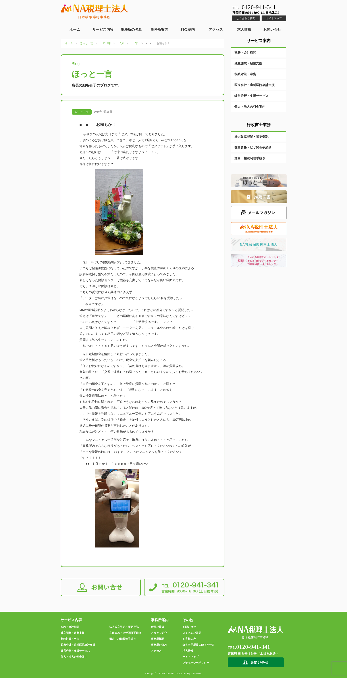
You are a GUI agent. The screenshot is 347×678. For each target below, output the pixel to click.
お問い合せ (272, 29)
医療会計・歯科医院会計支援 (254, 85)
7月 (122, 43)
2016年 (107, 43)
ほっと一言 (86, 43)
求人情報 (244, 29)
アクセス (216, 29)
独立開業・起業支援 (248, 63)
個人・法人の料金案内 (249, 106)
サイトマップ (274, 18)
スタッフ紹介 (159, 632)
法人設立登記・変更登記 (251, 136)
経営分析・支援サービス (251, 96)
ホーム (74, 29)
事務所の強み (131, 29)
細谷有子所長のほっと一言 (198, 644)
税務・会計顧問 (245, 52)
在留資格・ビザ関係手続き (253, 147)
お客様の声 (189, 638)
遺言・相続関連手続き (249, 158)
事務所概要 (157, 638)
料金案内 (188, 29)
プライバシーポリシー (196, 662)
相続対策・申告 (245, 74)
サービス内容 (103, 29)
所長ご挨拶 (157, 626)
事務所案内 (159, 29)
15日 (136, 43)
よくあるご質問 (246, 18)
